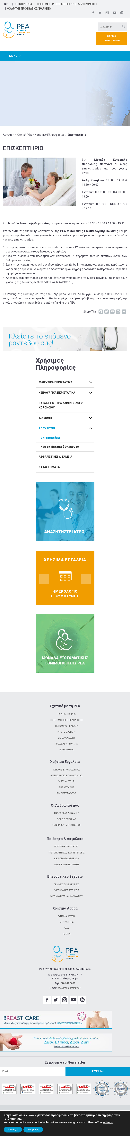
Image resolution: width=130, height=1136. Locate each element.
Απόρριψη (33, 1129)
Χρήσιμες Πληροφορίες (50, 134)
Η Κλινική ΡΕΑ (23, 134)
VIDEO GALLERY (66, 738)
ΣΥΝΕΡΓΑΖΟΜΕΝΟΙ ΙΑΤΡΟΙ (66, 825)
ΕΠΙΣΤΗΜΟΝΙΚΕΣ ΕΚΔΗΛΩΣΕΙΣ (66, 720)
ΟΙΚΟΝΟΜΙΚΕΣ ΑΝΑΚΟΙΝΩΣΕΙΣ (66, 896)
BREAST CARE (66, 787)
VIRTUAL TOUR (66, 781)
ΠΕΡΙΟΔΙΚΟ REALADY (66, 726)
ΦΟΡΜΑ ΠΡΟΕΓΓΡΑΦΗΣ (111, 38)
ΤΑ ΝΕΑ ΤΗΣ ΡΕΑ (66, 714)
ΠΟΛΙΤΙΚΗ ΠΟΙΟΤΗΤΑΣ (66, 846)
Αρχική (7, 134)
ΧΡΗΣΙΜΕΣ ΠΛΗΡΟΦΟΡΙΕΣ (53, 4)
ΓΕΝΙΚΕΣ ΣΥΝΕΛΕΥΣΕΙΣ (66, 884)
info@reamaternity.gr (68, 988)
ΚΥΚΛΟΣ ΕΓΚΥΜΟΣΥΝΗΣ (66, 769)
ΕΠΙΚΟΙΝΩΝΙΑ (23, 4)
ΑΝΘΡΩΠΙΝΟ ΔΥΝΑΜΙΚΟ (66, 813)
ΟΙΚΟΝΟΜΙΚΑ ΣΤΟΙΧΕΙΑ (66, 890)
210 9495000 (87, 4)
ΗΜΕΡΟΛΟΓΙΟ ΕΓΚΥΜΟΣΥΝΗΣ (66, 775)
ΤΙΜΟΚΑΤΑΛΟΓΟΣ (66, 793)
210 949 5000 (67, 983)
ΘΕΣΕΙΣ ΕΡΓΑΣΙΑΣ (66, 819)
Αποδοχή (13, 1129)
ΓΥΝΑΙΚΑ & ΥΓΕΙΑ (66, 916)
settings (108, 1122)
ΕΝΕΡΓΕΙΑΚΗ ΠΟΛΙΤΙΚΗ (66, 864)
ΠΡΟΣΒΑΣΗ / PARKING (67, 743)
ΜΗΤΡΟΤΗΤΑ (67, 922)
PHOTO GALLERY (66, 731)
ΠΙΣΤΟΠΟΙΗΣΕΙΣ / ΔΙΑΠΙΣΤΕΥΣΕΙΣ (66, 852)
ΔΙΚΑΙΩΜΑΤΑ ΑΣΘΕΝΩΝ (66, 858)
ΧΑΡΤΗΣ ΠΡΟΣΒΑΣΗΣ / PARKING (29, 8)
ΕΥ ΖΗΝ (67, 934)
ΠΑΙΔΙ (66, 928)
